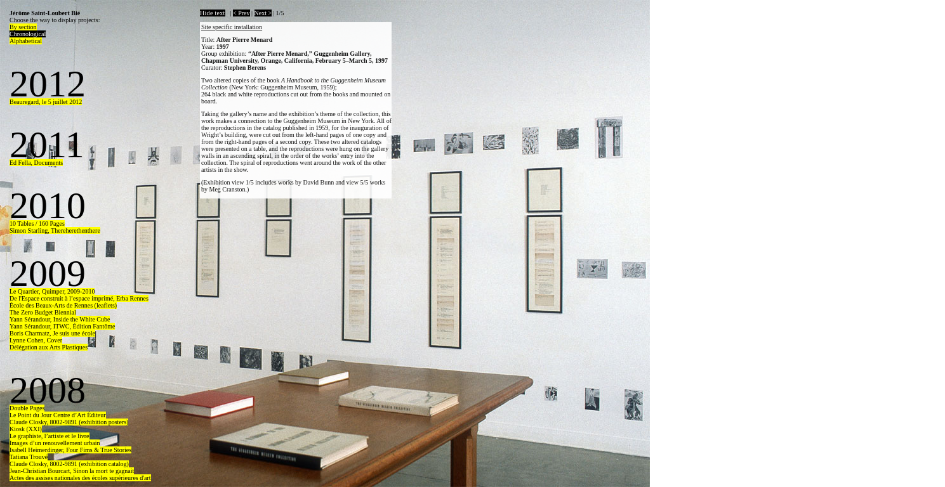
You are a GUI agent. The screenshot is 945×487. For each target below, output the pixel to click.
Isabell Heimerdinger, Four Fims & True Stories (70, 449)
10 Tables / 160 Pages (37, 223)
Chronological (28, 33)
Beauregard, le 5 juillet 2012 (46, 101)
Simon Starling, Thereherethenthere (55, 230)
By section (23, 26)
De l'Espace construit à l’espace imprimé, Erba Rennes (79, 298)
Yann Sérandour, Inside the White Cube (60, 319)
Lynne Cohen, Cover (36, 340)
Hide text (212, 13)
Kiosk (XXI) (26, 428)
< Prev (241, 13)
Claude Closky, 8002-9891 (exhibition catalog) (69, 463)
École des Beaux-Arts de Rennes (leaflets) (63, 305)
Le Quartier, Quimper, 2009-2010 (52, 291)
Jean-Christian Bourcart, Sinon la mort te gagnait (72, 470)
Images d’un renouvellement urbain (55, 442)
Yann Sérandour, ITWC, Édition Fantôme (62, 326)
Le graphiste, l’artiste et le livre (49, 435)
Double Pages (27, 408)
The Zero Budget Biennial (43, 312)
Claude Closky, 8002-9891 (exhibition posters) (69, 422)
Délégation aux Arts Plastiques (49, 347)
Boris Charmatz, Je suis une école (52, 333)
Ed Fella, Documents (36, 162)
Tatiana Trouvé (29, 456)
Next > (263, 13)
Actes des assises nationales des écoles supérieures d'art (80, 477)
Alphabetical (26, 40)
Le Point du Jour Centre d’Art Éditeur (58, 415)
